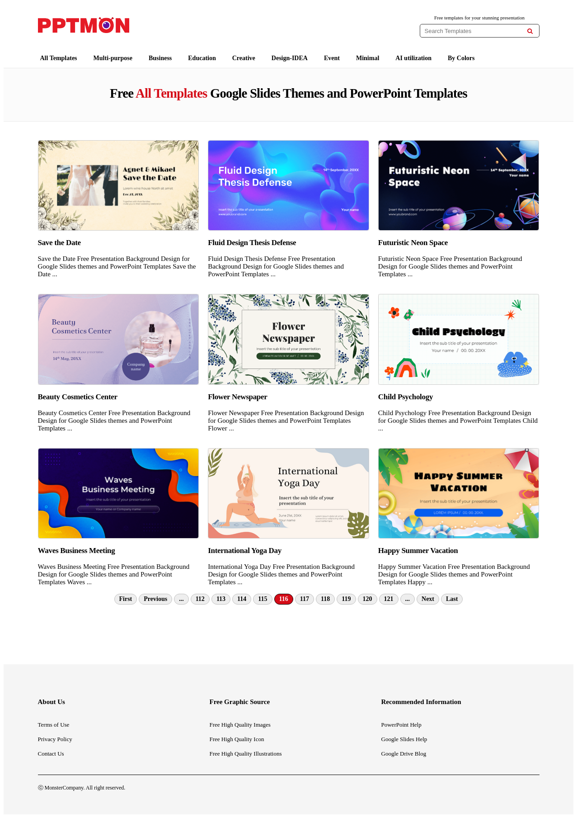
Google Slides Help (404, 739)
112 (200, 599)
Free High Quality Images (240, 724)
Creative (243, 58)
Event (332, 58)
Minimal (367, 58)
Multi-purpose (113, 58)
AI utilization (413, 58)
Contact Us (51, 753)
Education (202, 58)
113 (220, 599)
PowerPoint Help (401, 724)
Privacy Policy (55, 739)
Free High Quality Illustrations (246, 753)
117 (304, 599)
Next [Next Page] (428, 599)
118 (325, 599)
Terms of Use (54, 724)
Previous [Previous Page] (155, 599)
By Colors (461, 58)
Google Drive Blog (404, 753)
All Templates (58, 58)
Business (160, 58)
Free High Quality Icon (237, 739)
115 (262, 599)
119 (346, 599)
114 (241, 599)
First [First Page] (125, 599)
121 (389, 599)
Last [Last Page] (452, 599)
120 (367, 599)
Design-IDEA (290, 58)
